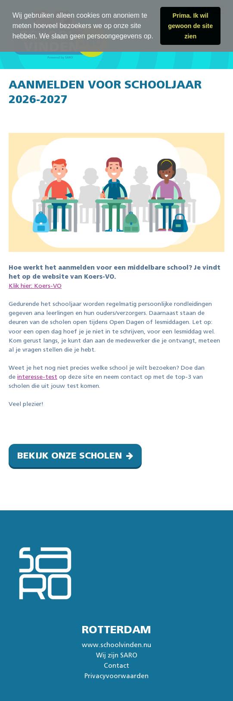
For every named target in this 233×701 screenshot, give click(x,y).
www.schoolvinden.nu (116, 645)
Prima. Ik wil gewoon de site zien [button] (190, 26)
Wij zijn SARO (116, 655)
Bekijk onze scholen (69, 455)
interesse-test (37, 377)
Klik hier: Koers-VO (35, 286)
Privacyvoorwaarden (116, 676)
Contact (116, 666)
